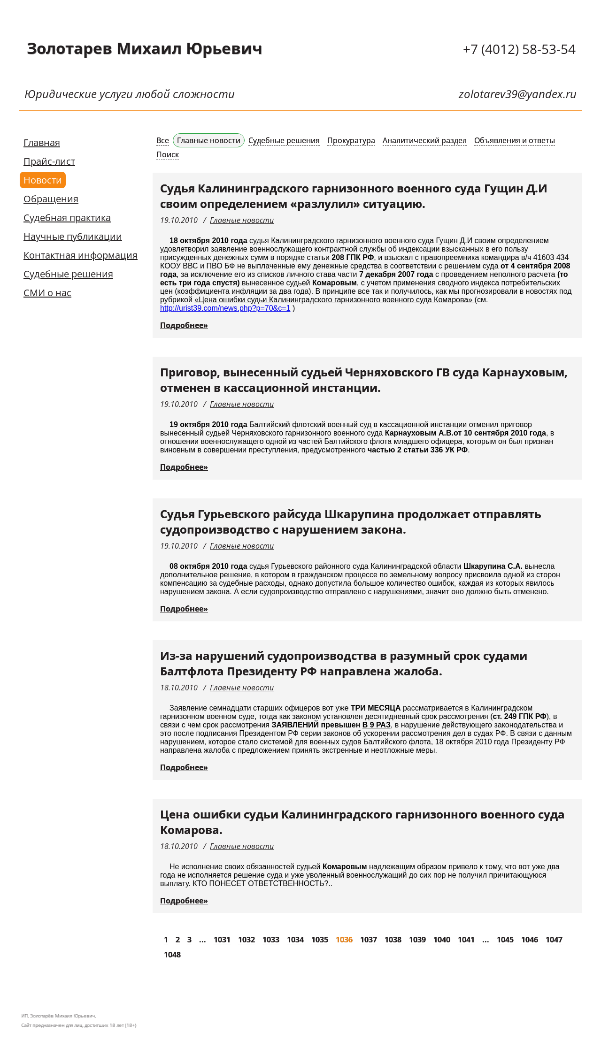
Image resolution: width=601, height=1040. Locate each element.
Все (162, 140)
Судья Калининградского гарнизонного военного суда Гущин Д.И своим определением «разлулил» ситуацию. (353, 195)
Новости (42, 180)
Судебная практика (67, 217)
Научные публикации (72, 236)
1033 (270, 939)
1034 (295, 939)
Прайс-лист (49, 161)
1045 (505, 939)
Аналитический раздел (425, 140)
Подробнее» (184, 325)
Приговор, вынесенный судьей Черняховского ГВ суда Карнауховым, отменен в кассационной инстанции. (364, 379)
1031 (222, 939)
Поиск (167, 154)
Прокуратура (351, 140)
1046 (529, 939)
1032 (246, 939)
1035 (319, 939)
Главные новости (208, 140)
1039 (417, 939)
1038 (393, 939)
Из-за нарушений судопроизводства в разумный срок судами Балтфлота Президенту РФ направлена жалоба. (343, 663)
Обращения (50, 198)
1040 (441, 939)
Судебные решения (68, 274)
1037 (368, 939)
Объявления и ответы (514, 140)
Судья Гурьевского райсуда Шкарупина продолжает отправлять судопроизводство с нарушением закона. (350, 521)
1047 (554, 939)
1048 (172, 954)
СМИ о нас (47, 292)
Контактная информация (80, 255)
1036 (344, 939)
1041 (466, 939)
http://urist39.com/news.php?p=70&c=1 (225, 308)
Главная (41, 142)
